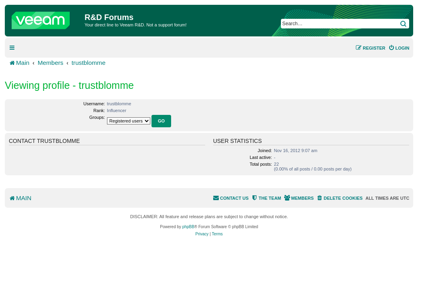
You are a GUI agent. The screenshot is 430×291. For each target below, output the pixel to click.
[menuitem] (399, 48)
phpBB (188, 227)
